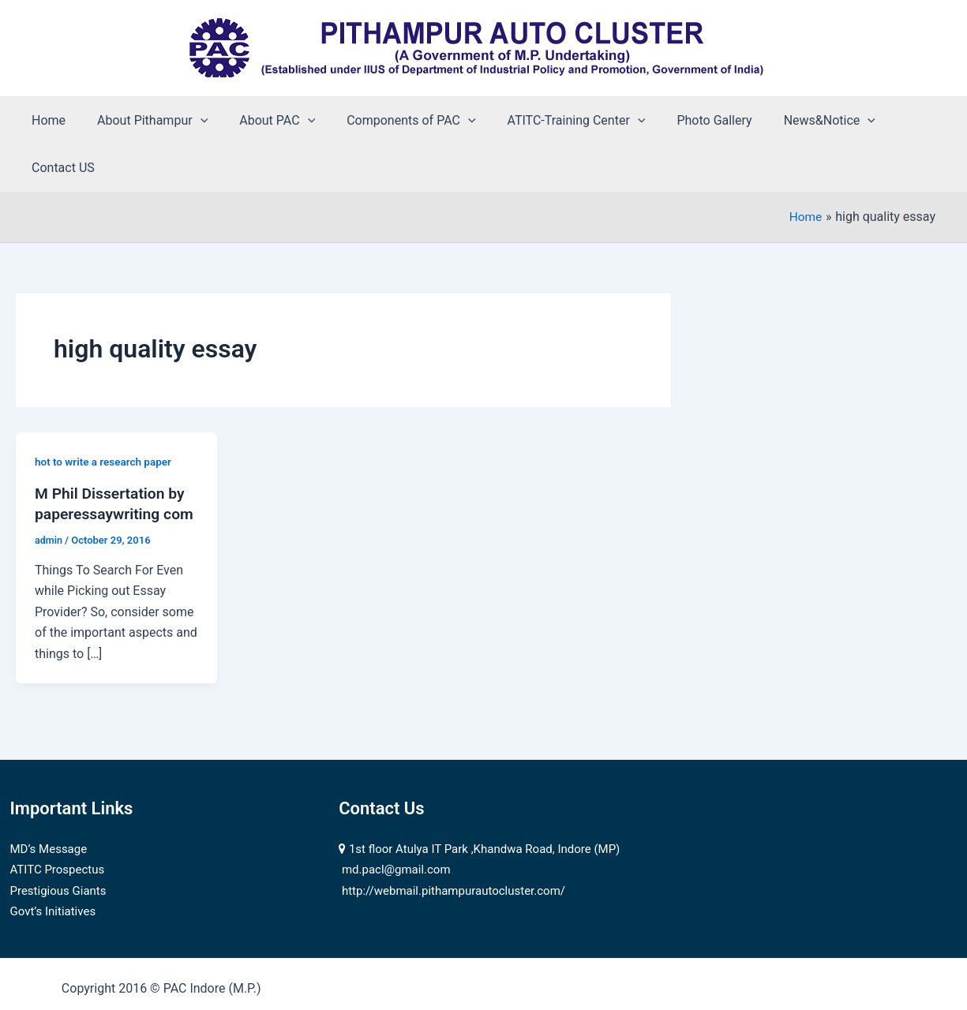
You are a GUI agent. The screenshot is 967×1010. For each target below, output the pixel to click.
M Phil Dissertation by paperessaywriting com (112, 466)
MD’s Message (49, 822)
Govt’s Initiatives (53, 884)
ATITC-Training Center (548, 120)
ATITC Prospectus (57, 843)
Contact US (891, 120)
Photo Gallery (679, 120)
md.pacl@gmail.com (396, 843)
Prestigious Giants (58, 864)
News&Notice (788, 120)
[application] (191, 120)
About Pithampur (143, 120)
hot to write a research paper (106, 414)
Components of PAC (388, 120)
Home (45, 120)
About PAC (261, 120)
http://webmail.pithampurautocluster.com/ (453, 864)
